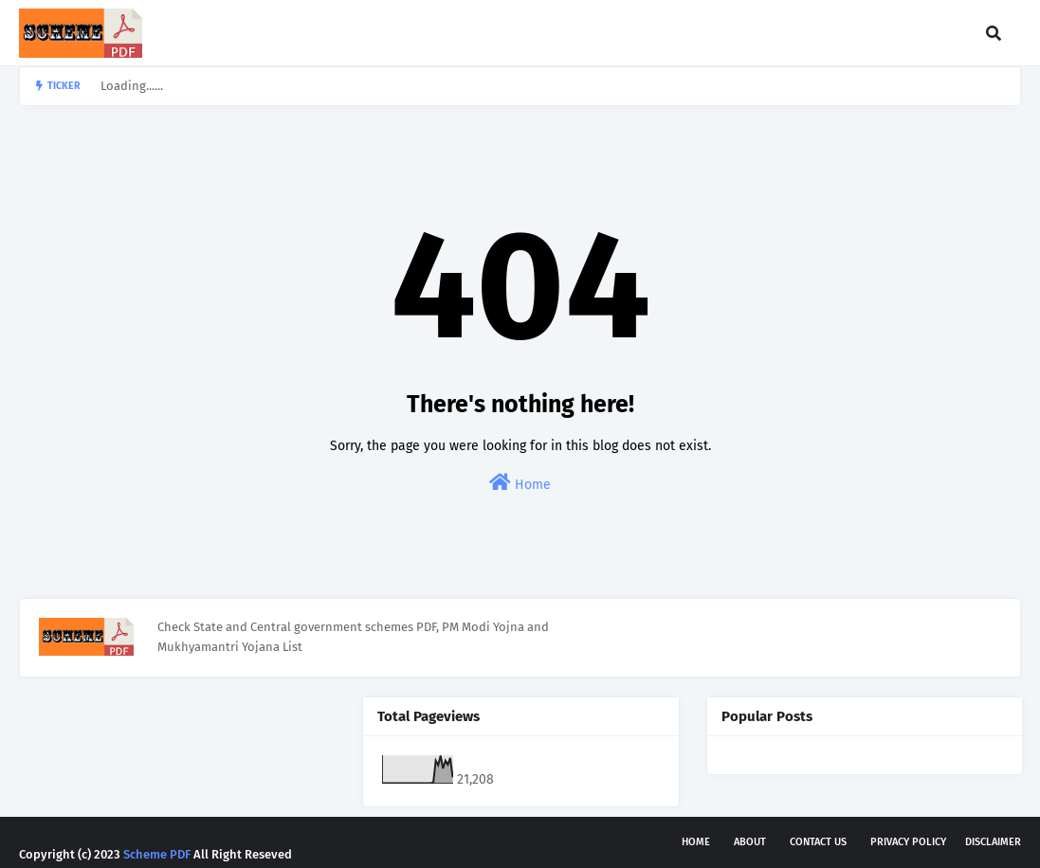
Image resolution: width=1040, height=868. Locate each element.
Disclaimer (993, 842)
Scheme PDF (157, 854)
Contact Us (818, 842)
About (750, 842)
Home (520, 483)
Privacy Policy (908, 842)
